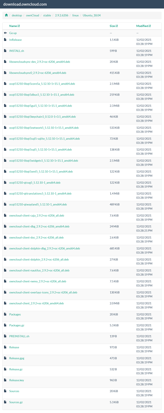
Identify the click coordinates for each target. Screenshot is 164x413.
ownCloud (32, 15)
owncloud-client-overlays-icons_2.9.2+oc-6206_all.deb (43, 292)
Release (14, 347)
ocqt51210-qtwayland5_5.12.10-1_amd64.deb (38, 204)
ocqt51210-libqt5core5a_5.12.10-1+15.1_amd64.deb (42, 83)
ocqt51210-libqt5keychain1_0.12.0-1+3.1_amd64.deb (42, 116)
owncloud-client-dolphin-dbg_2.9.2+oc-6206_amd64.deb (44, 248)
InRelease (15, 39)
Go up (13, 33)
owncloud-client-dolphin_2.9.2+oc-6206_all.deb (39, 259)
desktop (17, 15)
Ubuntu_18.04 (92, 15)
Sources (14, 391)
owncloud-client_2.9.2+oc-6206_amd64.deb (36, 303)
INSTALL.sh (16, 50)
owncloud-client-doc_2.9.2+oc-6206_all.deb (36, 237)
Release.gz (15, 369)
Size (114, 26)
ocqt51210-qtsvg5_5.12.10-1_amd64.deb (34, 182)
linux (75, 15)
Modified (143, 26)
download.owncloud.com (25, 4)
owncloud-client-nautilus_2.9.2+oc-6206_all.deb (39, 270)
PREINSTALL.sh (19, 336)
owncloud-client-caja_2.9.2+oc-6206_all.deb (36, 215)
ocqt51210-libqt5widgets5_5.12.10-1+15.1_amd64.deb (43, 160)
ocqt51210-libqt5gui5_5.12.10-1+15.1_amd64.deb (40, 105)
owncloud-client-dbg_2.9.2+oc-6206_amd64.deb (39, 226)
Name (14, 26)
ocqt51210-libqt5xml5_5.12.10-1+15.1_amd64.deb (41, 171)
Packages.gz (16, 325)
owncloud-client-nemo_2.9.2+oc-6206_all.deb (37, 281)
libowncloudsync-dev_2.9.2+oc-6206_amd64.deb (39, 61)
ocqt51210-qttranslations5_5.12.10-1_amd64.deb (40, 193)
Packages (15, 314)
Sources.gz (16, 402)
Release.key (16, 380)
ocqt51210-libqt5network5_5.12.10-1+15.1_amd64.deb (44, 127)
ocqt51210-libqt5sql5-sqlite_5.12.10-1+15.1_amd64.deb (44, 138)
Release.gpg (16, 358)
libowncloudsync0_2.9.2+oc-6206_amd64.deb (37, 72)
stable (47, 15)
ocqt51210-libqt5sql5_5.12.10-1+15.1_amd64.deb (40, 149)
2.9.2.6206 (61, 15)
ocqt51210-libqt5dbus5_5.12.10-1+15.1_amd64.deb (41, 94)
